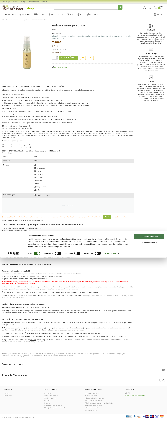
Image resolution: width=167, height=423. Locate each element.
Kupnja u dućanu (58, 86)
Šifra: (53, 33)
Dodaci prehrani (56, 14)
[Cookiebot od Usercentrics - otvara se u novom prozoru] (13, 418)
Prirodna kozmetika (13, 20)
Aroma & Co (25, 14)
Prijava (107, 217)
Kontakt (44, 2)
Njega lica (25, 20)
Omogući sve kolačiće (149, 402)
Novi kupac (8, 396)
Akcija (70, 14)
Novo (80, 14)
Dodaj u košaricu (68, 57)
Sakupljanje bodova (51, 396)
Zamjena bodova (33, 2)
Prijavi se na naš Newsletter (135, 395)
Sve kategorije (9, 14)
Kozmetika (40, 14)
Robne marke (93, 14)
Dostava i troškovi (91, 396)
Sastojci (10, 86)
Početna (3, 20)
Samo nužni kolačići (149, 408)
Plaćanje (23, 2)
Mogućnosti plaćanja (92, 393)
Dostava (15, 2)
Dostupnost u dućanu (62, 67)
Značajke (19, 86)
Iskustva (28, 86)
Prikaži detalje (110, 419)
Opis (4, 86)
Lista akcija (6, 2)
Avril (54, 29)
